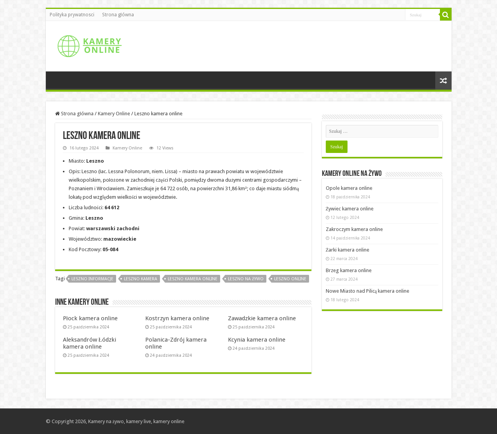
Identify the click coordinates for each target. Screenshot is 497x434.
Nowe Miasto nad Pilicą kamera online (368, 291)
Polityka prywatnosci (72, 14)
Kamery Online (114, 113)
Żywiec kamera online (350, 209)
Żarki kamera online (348, 250)
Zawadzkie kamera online (262, 318)
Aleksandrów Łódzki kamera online (89, 343)
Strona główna (118, 14)
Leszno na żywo (246, 278)
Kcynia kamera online (256, 339)
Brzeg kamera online (349, 270)
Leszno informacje (92, 278)
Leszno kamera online (192, 278)
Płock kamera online (90, 318)
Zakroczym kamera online (354, 229)
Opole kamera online (349, 188)
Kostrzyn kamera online (177, 318)
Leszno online (290, 278)
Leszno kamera (140, 278)
